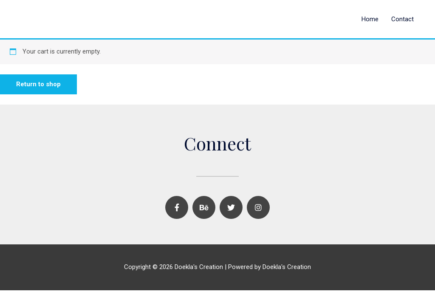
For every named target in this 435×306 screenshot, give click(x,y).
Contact (402, 19)
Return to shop (38, 84)
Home (370, 19)
